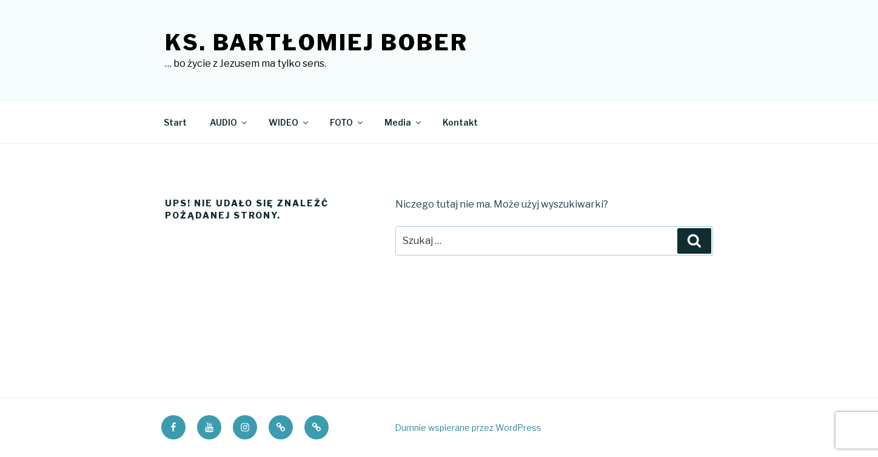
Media (403, 122)
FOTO (347, 122)
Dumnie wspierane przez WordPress (468, 427)
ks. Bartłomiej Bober (316, 42)
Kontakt (460, 122)
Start (175, 122)
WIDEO (289, 122)
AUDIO (229, 122)
